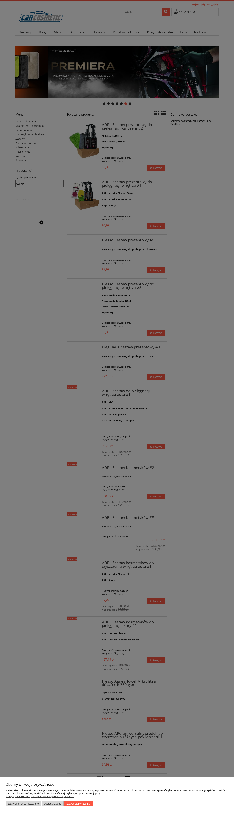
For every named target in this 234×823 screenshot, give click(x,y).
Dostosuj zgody (52, 803)
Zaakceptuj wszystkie (78, 803)
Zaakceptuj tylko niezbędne (23, 803)
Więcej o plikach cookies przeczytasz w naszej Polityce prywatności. (40, 796)
